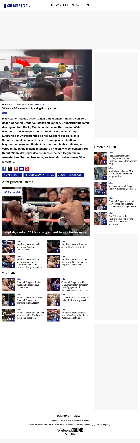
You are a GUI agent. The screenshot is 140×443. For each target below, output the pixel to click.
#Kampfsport (12, 175)
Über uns (63, 416)
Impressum (55, 420)
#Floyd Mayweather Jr (39, 175)
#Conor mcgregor (70, 175)
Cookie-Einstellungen (80, 420)
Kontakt (77, 416)
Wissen (82, 5)
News (56, 5)
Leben (68, 5)
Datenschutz (66, 420)
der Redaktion (40, 104)
